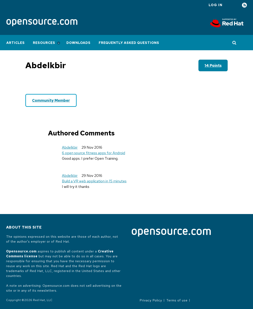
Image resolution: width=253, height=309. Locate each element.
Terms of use (177, 300)
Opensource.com (21, 251)
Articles (15, 43)
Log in (216, 5)
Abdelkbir (70, 147)
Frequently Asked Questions (129, 43)
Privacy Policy (151, 300)
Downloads (78, 43)
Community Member (51, 100)
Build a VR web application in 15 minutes (94, 181)
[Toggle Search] (234, 43)
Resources (44, 43)
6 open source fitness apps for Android (93, 153)
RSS (244, 5)
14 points (213, 65)
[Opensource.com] (42, 23)
